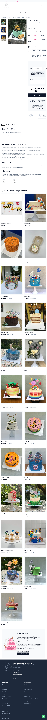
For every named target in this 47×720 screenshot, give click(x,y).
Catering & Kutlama (38, 10)
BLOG (45, 1)
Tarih (31, 68)
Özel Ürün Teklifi (6, 705)
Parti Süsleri (26, 12)
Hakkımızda (36, 1)
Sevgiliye (26, 691)
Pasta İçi (29, 47)
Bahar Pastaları (28, 689)
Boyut (29, 31)
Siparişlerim (41, 1)
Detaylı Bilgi (41, 108)
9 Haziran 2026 (37, 68)
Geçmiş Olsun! (27, 696)
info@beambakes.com (18, 674)
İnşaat (23, 17)
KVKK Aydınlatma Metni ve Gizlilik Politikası (12, 716)
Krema (29, 41)
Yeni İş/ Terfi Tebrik (28, 694)
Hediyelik (19, 12)
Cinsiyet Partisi (27, 703)
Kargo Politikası (5, 718)
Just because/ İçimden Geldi (31, 698)
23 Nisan (26, 687)
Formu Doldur (23, 653)
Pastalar (6, 10)
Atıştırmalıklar (19, 10)
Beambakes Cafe (6, 713)
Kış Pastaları (27, 684)
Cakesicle (26, 10)
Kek (29, 35)
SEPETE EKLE (37, 95)
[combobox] (39, 32)
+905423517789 (16, 672)
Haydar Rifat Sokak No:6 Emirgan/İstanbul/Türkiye (24, 665)
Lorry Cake (28, 17)
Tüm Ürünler (3, 17)
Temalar (12, 10)
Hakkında (3, 124)
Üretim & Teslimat (10, 124)
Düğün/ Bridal (27, 701)
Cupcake (31, 10)
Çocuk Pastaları (16, 17)
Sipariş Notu (32, 79)
